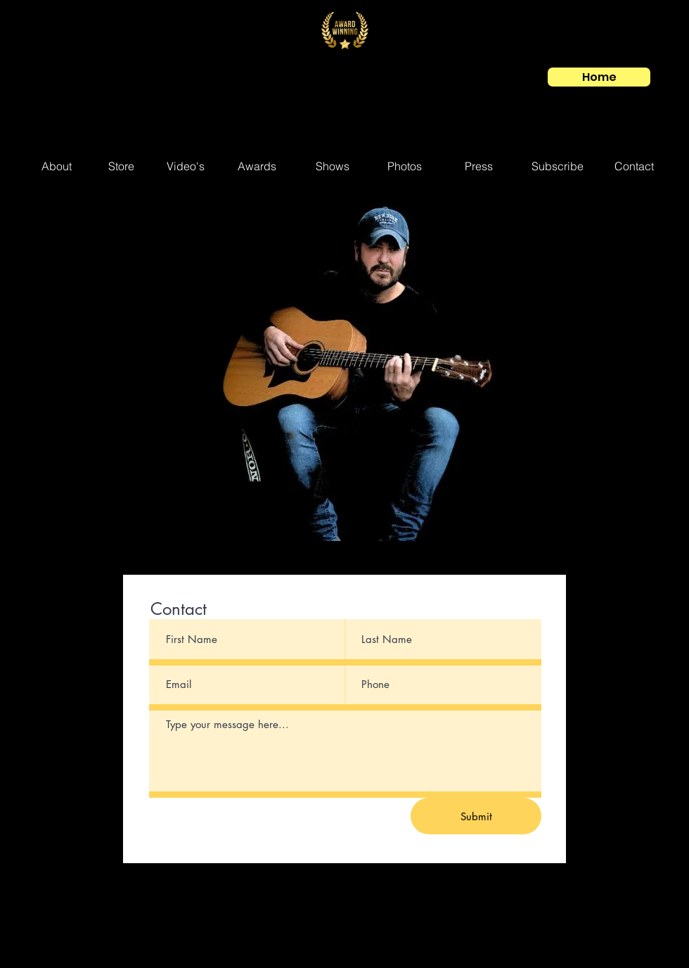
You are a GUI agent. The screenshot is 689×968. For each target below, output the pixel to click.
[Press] (479, 166)
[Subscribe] (557, 166)
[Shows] (332, 166)
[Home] (599, 77)
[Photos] (404, 166)
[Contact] (634, 166)
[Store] (121, 166)
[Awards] (256, 166)
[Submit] (476, 816)
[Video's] (185, 166)
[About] (56, 166)
